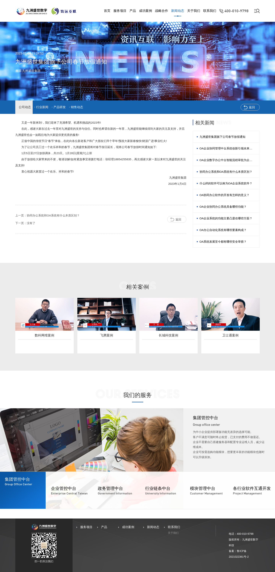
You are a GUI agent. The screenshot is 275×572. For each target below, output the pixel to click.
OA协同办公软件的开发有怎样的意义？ (225, 195)
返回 (252, 107)
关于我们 (193, 11)
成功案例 (145, 11)
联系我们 (209, 11)
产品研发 (59, 107)
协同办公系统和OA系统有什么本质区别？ (226, 171)
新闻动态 (177, 11)
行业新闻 (42, 107)
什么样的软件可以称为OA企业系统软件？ (226, 183)
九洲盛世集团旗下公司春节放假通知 (222, 136)
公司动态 (25, 107)
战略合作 (161, 11)
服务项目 (119, 11)
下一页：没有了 (25, 223)
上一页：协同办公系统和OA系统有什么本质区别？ (47, 215)
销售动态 (77, 107)
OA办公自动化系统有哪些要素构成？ (223, 230)
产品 (132, 11)
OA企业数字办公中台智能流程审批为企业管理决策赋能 (226, 162)
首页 (107, 11)
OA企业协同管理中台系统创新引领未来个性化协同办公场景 (226, 150)
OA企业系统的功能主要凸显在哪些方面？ (226, 218)
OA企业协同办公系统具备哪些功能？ (223, 206)
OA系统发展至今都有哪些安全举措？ (223, 241)
